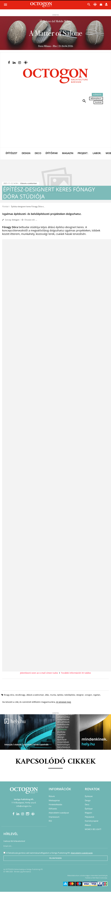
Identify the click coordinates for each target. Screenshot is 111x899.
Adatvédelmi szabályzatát (82, 853)
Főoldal (5, 206)
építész (60, 695)
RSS (50, 821)
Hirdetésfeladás (55, 804)
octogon (88, 695)
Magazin (67, 153)
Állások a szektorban (28, 183)
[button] (84, 100)
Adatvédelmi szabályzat (59, 812)
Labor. (97, 153)
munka (53, 695)
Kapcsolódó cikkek (55, 761)
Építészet (11, 153)
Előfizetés (97, 95)
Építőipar (52, 153)
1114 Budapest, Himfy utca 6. (23, 802)
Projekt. (83, 153)
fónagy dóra (9, 695)
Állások (98, 102)
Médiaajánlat (96, 98)
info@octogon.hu (23, 806)
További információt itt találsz (76, 672)
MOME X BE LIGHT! (93, 829)
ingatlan (96, 695)
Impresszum (54, 817)
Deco (38, 153)
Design (26, 153)
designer (80, 695)
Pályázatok (89, 817)
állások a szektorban (35, 695)
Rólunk (52, 796)
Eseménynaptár (91, 821)
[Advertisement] (55, 125)
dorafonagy (20, 695)
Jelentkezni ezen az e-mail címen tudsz (39, 672)
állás (47, 695)
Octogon (15, 219)
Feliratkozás (55, 858)
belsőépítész (69, 695)
